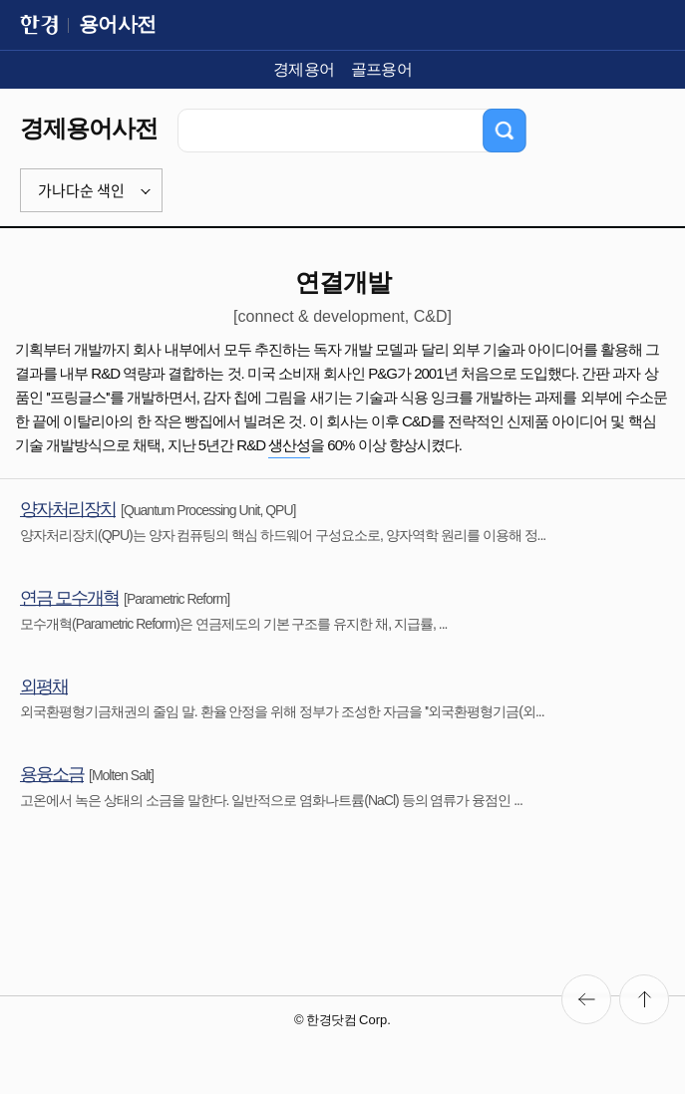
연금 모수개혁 (69, 598)
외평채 (44, 686)
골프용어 (382, 69)
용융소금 (52, 774)
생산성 (289, 444)
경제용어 (304, 69)
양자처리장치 (68, 509)
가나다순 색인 (81, 190)
